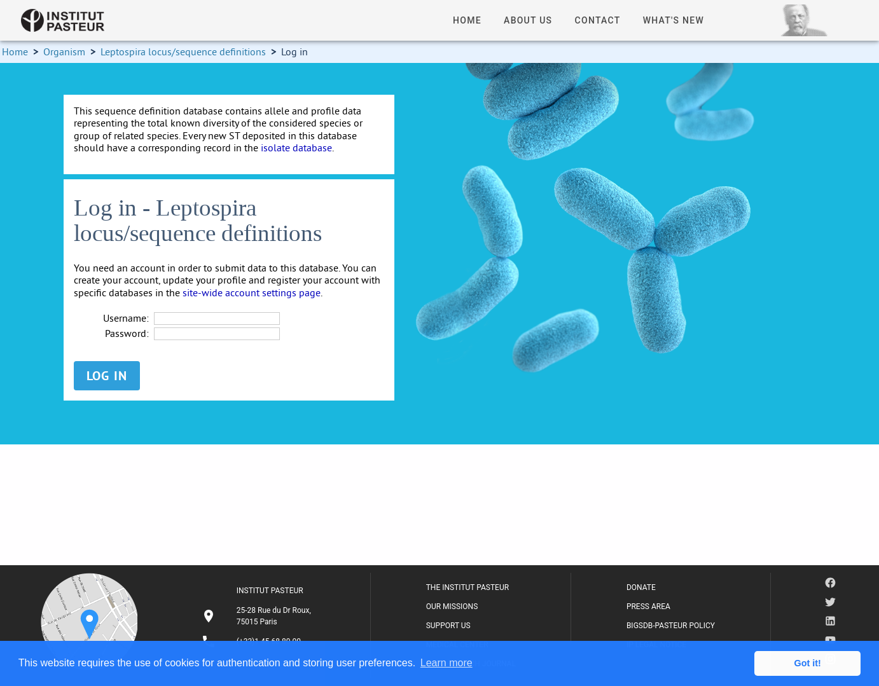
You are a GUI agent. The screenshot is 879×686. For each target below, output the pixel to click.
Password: (127, 333)
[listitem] (258, 616)
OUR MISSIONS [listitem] (452, 606)
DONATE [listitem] (641, 587)
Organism (64, 51)
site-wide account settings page (252, 292)
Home (15, 51)
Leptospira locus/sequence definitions (183, 51)
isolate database (296, 147)
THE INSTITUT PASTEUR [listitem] (467, 587)
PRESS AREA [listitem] (648, 606)
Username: (126, 318)
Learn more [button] (446, 662)
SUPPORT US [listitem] (448, 625)
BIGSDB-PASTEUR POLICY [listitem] (670, 625)
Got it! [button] (807, 663)
